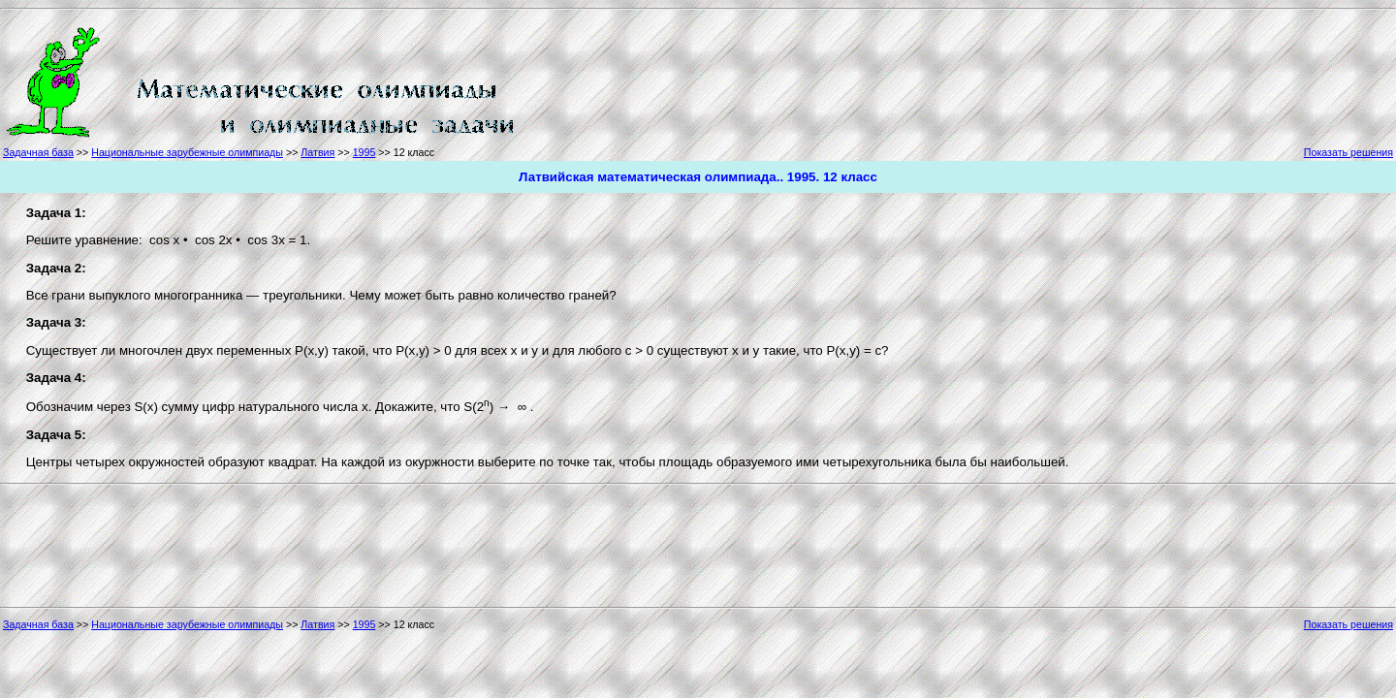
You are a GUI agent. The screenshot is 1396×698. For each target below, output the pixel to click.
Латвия (317, 152)
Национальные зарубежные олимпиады (187, 152)
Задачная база (38, 152)
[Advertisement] (605, 79)
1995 (364, 152)
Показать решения (1348, 152)
